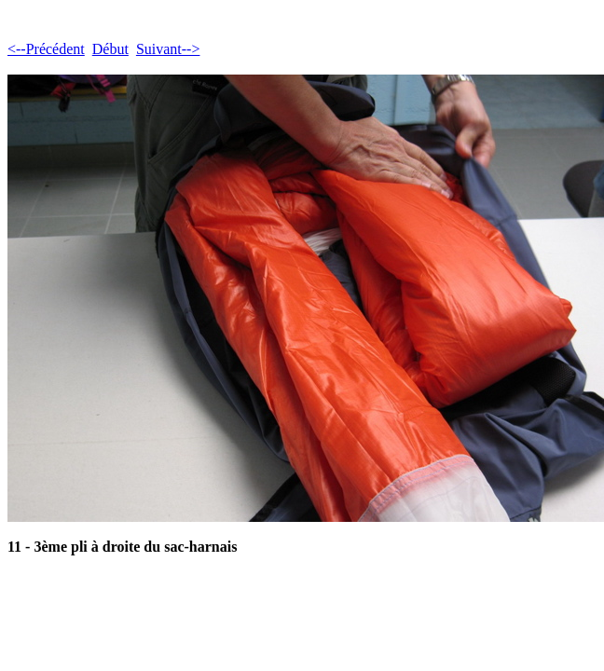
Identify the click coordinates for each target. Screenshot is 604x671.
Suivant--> (168, 49)
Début (110, 49)
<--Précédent (46, 49)
